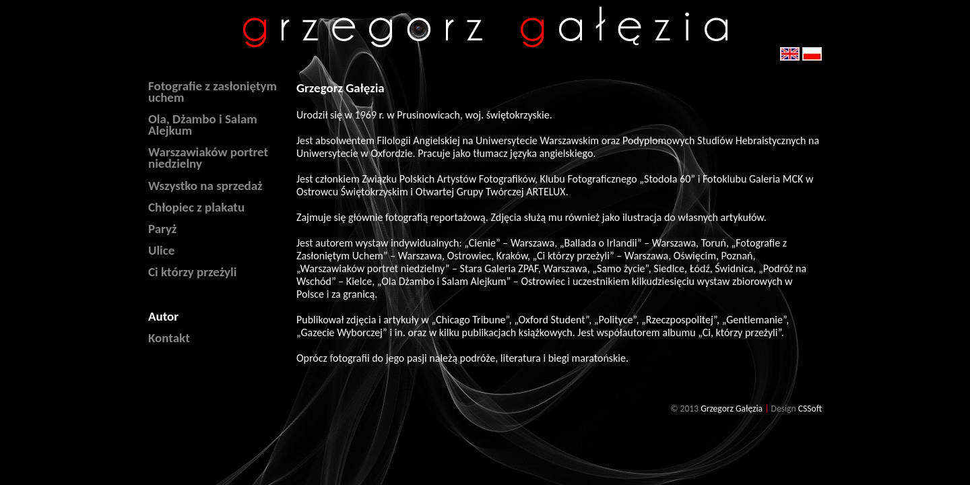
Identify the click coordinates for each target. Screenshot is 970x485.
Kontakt (169, 338)
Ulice (161, 250)
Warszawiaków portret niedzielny (208, 157)
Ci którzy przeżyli (192, 272)
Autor (163, 316)
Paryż (162, 228)
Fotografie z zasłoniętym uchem (212, 91)
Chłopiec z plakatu (196, 207)
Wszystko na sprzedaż (205, 185)
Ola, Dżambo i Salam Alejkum (202, 124)
